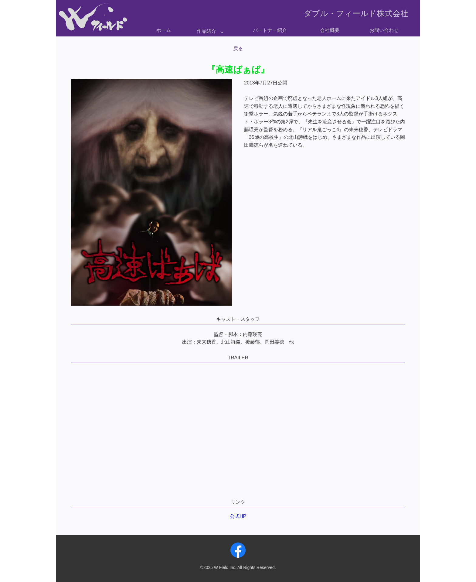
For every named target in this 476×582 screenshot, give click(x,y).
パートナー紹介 (270, 30)
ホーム (163, 30)
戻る (238, 48)
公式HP (238, 516)
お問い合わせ (384, 30)
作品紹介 (206, 31)
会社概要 (329, 30)
